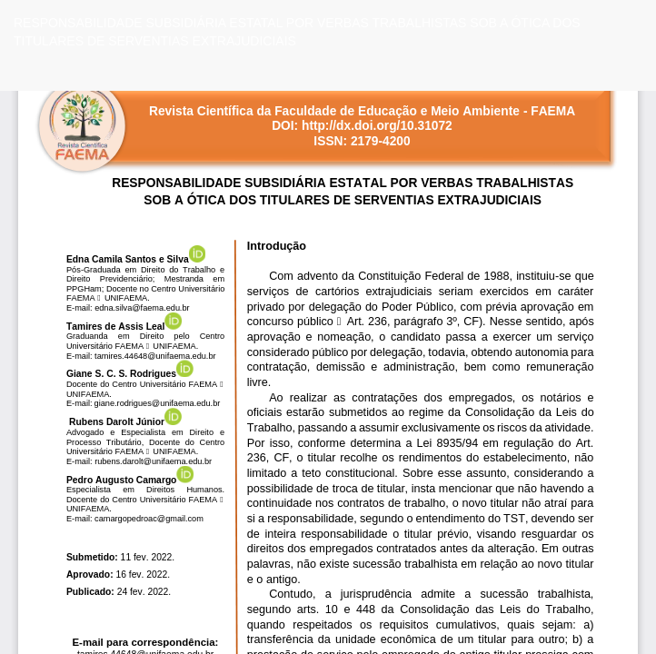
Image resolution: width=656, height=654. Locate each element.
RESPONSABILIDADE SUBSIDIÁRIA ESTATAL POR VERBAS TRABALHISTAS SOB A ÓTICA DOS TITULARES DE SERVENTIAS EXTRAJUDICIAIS (297, 31)
